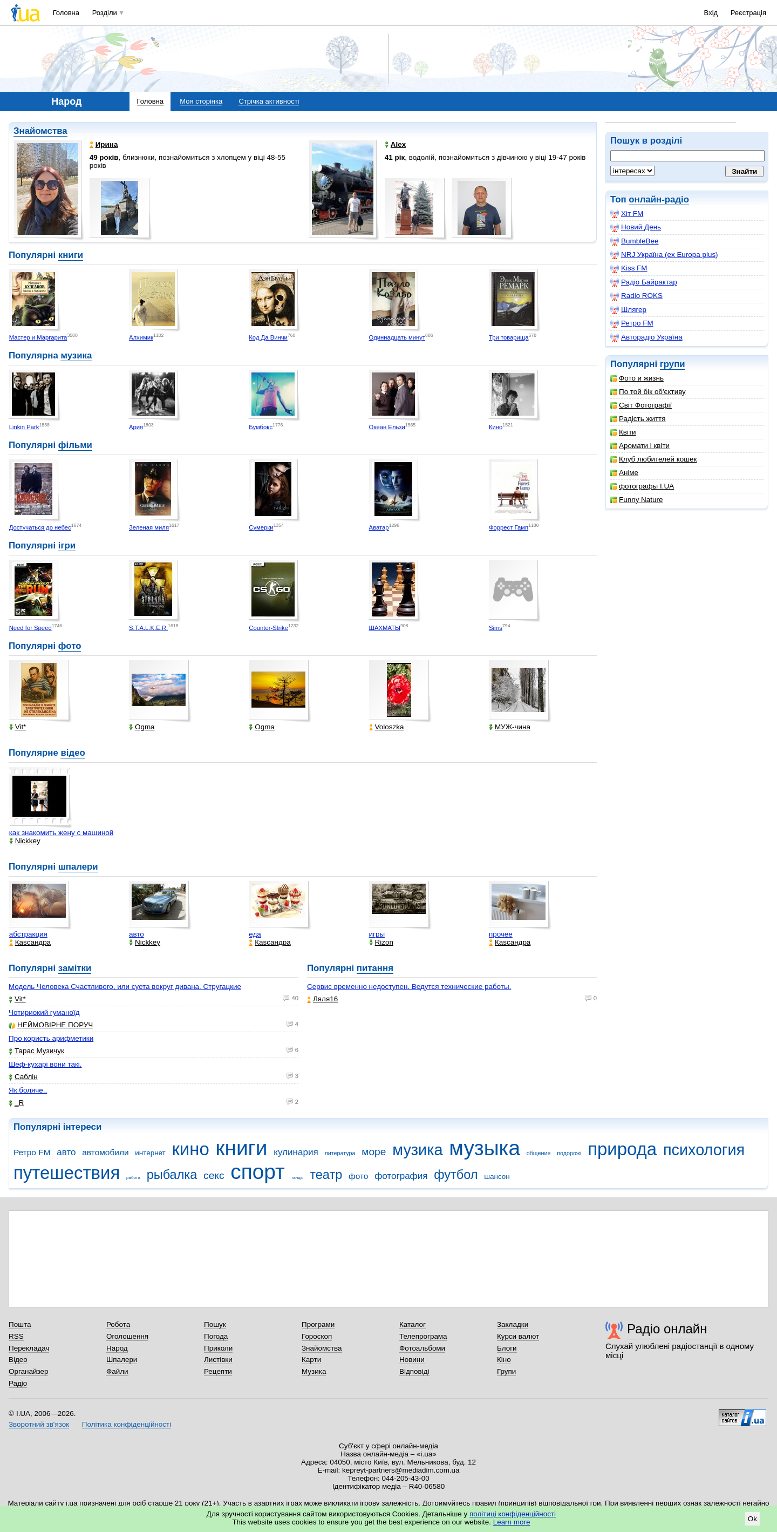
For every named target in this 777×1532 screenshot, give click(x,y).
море (374, 1151)
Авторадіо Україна (646, 337)
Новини (412, 1359)
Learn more (511, 1522)
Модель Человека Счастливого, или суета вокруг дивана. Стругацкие (125, 986)
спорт (257, 1171)
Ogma (142, 727)
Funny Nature (636, 500)
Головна (66, 13)
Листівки (218, 1359)
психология (704, 1149)
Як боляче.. (28, 1090)
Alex (395, 144)
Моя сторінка (201, 101)
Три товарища (509, 337)
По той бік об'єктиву (648, 392)
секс (213, 1175)
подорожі (569, 1153)
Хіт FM (626, 213)
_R (16, 1103)
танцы (297, 1177)
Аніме (624, 473)
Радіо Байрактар (643, 282)
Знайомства (40, 131)
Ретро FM (631, 323)
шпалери (78, 867)
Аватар (379, 527)
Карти (311, 1359)
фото (69, 646)
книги (70, 255)
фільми (75, 445)
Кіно (504, 1359)
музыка (484, 1148)
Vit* (17, 727)
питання (375, 968)
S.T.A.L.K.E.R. (148, 628)
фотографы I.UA (642, 486)
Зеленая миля (149, 527)
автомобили (105, 1152)
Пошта (20, 1324)
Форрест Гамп (508, 527)
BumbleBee (634, 241)
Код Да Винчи (268, 337)
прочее (501, 934)
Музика (314, 1371)
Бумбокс (260, 427)
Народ (117, 1348)
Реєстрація (748, 13)
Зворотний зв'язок (39, 1424)
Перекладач (29, 1348)
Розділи (104, 13)
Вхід (711, 13)
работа (133, 1177)
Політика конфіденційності (126, 1424)
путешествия (66, 1173)
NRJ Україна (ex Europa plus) (664, 254)
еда (255, 934)
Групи (506, 1371)
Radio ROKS (636, 296)
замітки (75, 968)
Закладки (512, 1324)
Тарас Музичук (36, 1051)
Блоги (507, 1348)
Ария (136, 427)
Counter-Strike (268, 628)
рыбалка (172, 1175)
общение (539, 1153)
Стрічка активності (268, 101)
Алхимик (141, 337)
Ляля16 (322, 999)
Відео (18, 1359)
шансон (496, 1176)
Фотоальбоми (422, 1348)
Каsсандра (30, 942)
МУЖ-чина (509, 727)
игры (377, 934)
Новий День (635, 227)
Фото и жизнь (637, 378)
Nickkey (24, 841)
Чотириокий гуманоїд (44, 1012)
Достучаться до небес (40, 527)
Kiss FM (629, 268)
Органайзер (28, 1371)
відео (72, 753)
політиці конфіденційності (512, 1514)
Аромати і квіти (640, 446)
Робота (118, 1324)
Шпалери (121, 1359)
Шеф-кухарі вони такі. (45, 1064)
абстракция (28, 934)
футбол (456, 1175)
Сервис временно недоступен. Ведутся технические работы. (409, 986)
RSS (16, 1336)
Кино (495, 427)
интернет (150, 1153)
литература (339, 1153)
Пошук (215, 1324)
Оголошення (127, 1336)
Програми (318, 1324)
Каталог (412, 1324)
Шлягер (628, 310)
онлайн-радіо (659, 199)
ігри (67, 545)
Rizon (381, 942)
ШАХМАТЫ (384, 628)
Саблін (23, 1077)
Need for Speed (30, 628)
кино (190, 1149)
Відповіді (414, 1371)
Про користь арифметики (51, 1038)
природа (622, 1149)
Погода (216, 1336)
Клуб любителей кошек (653, 459)
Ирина (104, 144)
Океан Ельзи (387, 427)
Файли (117, 1371)
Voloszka (386, 727)
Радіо (18, 1383)
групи (672, 364)
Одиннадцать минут (397, 337)
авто (136, 934)
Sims (495, 628)
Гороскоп (317, 1336)
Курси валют (518, 1336)
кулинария (296, 1152)
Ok (752, 1519)
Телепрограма (423, 1336)
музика (76, 355)
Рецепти (218, 1371)
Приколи (218, 1348)
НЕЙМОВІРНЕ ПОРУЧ (51, 1025)
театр (326, 1175)
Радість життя (638, 419)
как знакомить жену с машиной (61, 833)
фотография (400, 1176)
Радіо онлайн (667, 1328)
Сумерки (261, 527)
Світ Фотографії (641, 405)
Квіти (623, 432)
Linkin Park (24, 427)
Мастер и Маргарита (38, 337)
